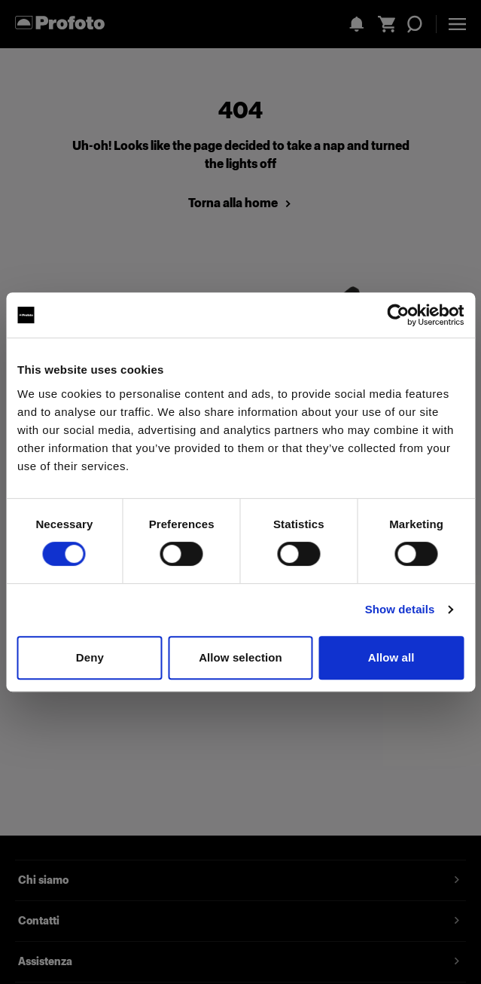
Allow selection (240, 657)
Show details (400, 609)
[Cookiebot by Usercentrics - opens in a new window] (398, 315)
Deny (90, 657)
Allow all (391, 657)
